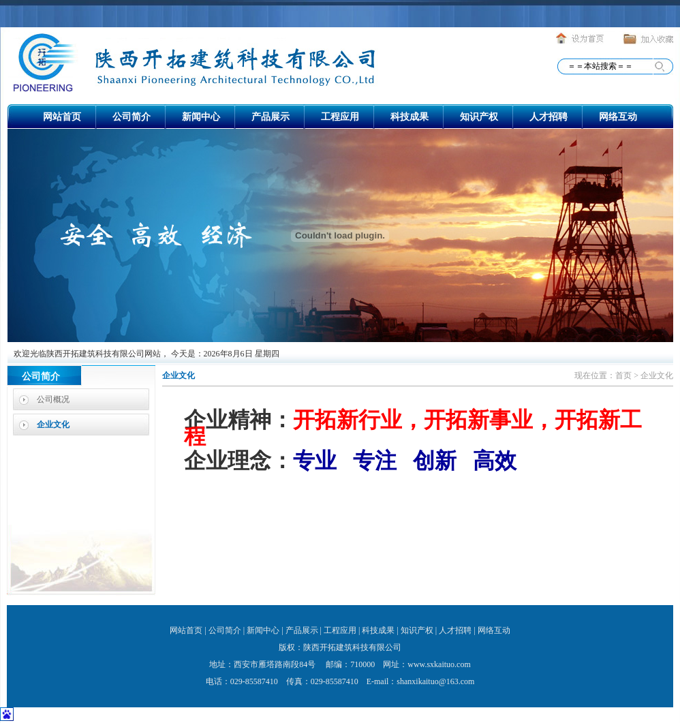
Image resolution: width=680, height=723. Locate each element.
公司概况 (53, 399)
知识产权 (479, 117)
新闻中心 (201, 117)
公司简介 (131, 117)
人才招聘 (548, 117)
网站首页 (62, 117)
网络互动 (618, 117)
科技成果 (409, 117)
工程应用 (340, 117)
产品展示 (270, 117)
